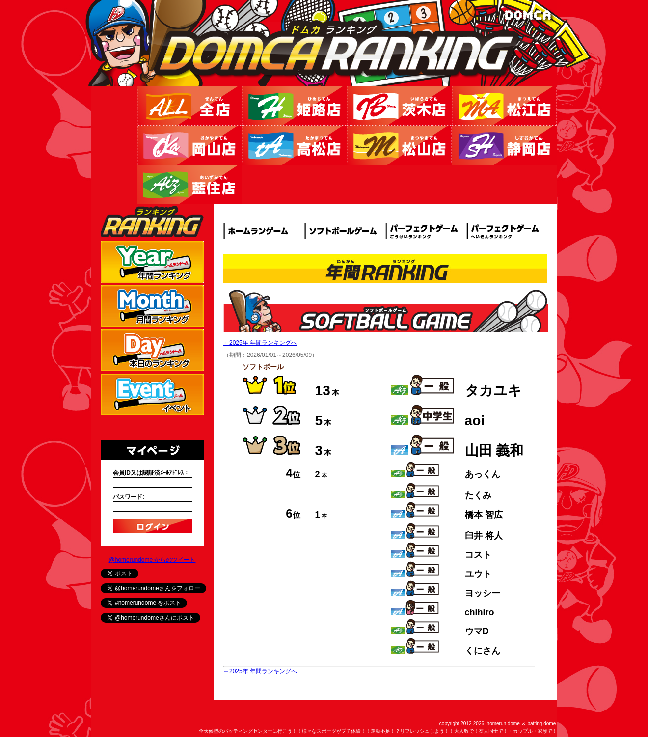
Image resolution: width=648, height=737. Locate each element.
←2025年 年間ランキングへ (260, 342)
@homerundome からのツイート (152, 559)
